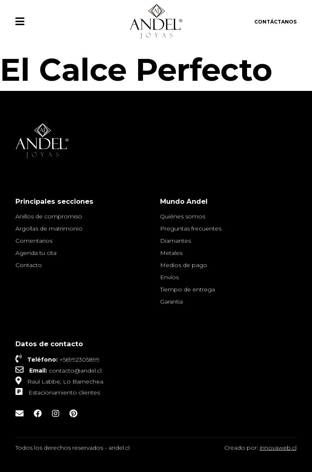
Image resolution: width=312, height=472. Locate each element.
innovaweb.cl (278, 447)
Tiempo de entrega (187, 289)
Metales (171, 252)
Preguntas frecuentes (190, 228)
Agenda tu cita (35, 252)
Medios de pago (183, 265)
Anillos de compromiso (48, 216)
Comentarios (33, 240)
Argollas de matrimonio (48, 228)
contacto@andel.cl (75, 370)
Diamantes (175, 240)
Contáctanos (275, 22)
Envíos (169, 277)
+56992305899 (79, 359)
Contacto (28, 265)
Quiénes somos (182, 216)
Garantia (171, 301)
